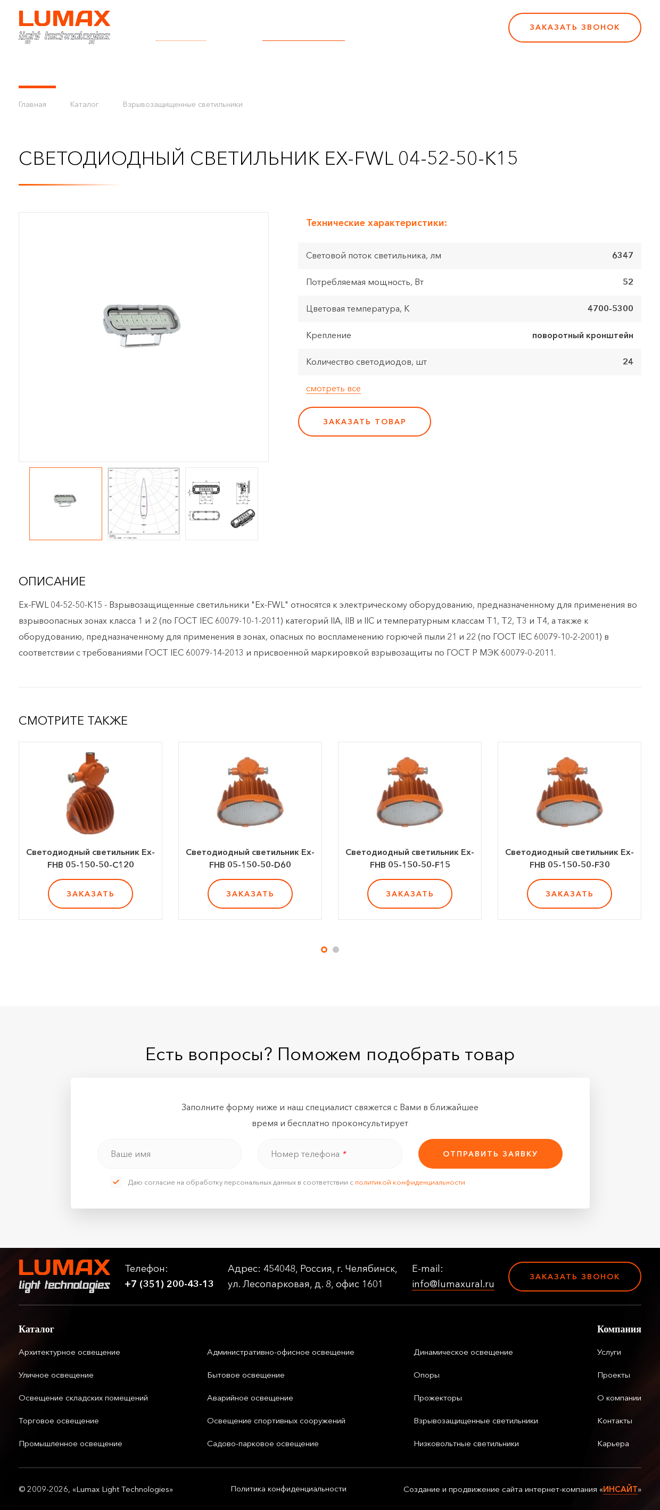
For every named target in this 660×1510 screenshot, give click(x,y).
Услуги (209, 69)
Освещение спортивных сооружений (276, 1420)
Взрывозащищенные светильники (183, 104)
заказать (91, 894)
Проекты (254, 69)
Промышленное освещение (70, 1443)
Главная (32, 104)
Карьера (424, 69)
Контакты (373, 69)
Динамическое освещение (463, 1352)
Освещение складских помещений (83, 1397)
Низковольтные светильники (466, 1443)
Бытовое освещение (246, 1375)
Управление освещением (124, 69)
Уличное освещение (56, 1375)
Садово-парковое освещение (263, 1443)
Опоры (427, 1375)
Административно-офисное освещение (280, 1352)
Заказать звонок (575, 27)
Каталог (37, 69)
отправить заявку (490, 1154)
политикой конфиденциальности (410, 1182)
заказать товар (365, 421)
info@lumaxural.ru (303, 34)
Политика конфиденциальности (288, 1489)
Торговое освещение (59, 1420)
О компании (313, 69)
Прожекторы (438, 1397)
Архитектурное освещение (69, 1352)
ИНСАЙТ (620, 1489)
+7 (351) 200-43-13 (427, 34)
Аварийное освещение (250, 1397)
